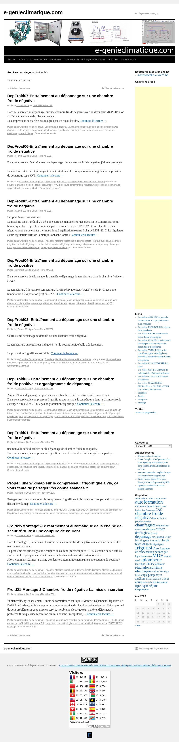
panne (71, 303)
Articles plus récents (113, 88)
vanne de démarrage (91, 362)
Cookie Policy (128, 59)
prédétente (81, 303)
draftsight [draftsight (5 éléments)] (141, 533)
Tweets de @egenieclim (145, 412)
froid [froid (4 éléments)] (158, 548)
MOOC (62, 510)
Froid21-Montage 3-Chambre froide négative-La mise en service (65, 589)
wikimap (85, 513)
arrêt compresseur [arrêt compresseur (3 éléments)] (157, 498)
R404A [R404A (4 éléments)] (150, 563)
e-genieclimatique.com (33, 12)
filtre (21, 416)
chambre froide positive (18, 303)
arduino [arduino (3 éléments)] (144, 498)
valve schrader (14, 188)
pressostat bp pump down (102, 467)
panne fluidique (25, 133)
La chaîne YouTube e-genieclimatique (85, 59)
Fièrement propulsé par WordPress (154, 648)
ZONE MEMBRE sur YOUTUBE (153, 75)
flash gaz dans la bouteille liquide (23, 247)
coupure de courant (65, 573)
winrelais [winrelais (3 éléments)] (147, 582)
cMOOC (85, 510)
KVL (56, 185)
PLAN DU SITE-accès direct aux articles (40, 59)
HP (116, 620)
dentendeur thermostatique (57, 413)
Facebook (142, 393)
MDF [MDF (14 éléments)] (157, 555)
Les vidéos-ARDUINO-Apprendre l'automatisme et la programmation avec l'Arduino (153, 320)
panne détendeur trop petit (67, 416)
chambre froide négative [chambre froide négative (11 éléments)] (149, 515)
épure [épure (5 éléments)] (154, 586)
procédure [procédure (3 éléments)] (140, 564)
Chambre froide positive (31, 300)
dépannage (37, 130)
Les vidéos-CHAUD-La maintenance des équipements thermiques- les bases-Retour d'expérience (154, 343)
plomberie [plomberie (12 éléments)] (152, 559)
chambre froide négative (19, 130)
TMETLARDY (114, 623)
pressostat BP (37, 623)
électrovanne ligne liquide (32, 467)
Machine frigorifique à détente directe (86, 127)
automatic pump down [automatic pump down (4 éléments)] (148, 506)
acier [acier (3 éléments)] (137, 498)
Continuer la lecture (93, 120)
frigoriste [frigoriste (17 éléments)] (145, 548)
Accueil (11, 59)
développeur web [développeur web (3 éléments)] (160, 537)
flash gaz (114, 244)
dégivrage (65, 244)
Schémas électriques (102, 570)
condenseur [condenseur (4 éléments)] (148, 529)
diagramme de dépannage (96, 244)
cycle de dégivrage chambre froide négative (38, 244)
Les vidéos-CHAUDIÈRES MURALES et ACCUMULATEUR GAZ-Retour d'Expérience (153, 386)
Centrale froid (26, 510)
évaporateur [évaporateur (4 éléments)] (142, 589)
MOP (20, 623)
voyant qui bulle (30, 188)
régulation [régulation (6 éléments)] (142, 567)
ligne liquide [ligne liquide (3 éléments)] (141, 556)
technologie (74, 513)
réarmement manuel (112, 573)
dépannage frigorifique (82, 413)
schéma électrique (16, 576)
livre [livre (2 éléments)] (150, 556)
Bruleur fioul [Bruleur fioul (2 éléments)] (140, 510)
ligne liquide (64, 130)
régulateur (100, 303)
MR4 (26, 623)
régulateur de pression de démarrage (102, 185)
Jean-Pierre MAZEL (42, 105)
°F (111, 303)
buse (16, 413)
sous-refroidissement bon (93, 416)
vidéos (10, 626)
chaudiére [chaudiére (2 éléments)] (147, 522)
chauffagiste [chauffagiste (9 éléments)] (145, 525)
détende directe (101, 620)
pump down (50, 623)
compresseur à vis (99, 510)
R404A (90, 303)
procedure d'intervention (71, 185)
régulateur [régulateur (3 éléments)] (160, 564)
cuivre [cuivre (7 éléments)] (160, 529)
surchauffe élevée (115, 416)
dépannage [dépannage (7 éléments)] (143, 536)
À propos (113, 59)
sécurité (61, 623)
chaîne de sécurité (22, 573)
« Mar (137, 625)
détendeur (48, 303)
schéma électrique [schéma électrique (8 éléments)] (148, 569)
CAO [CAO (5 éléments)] (158, 509)
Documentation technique (149, 456)
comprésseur (112, 463)
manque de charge (69, 467)
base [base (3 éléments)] (164, 506)
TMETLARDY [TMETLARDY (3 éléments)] (153, 578)
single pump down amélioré (54, 247)
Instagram (142, 399)
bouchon (11, 185)
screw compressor (58, 513)
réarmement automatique (89, 573)
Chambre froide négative (31, 127)
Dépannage (50, 127)
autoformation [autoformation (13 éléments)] (149, 502)
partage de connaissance (36, 513)
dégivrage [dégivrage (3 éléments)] (153, 533)
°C (107, 303)
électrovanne (50, 130)
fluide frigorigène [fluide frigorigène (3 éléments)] (154, 544)
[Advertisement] (153, 141)
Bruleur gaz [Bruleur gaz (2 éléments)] (150, 510)
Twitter (141, 396)
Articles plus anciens (18, 88)
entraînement (60, 303)
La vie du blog (51, 510)
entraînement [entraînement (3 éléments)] (151, 540)
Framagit (142, 402)
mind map (84, 467)
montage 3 (76, 130)
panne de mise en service (94, 130)
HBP (112, 620)
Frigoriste (61, 127)
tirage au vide (100, 623)
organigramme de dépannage (38, 416)
